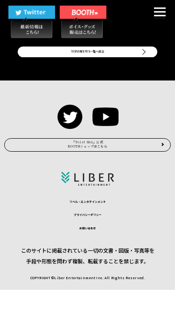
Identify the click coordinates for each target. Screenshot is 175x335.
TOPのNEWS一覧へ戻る (88, 57)
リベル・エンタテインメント (87, 229)
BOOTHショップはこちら (87, 164)
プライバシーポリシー (87, 243)
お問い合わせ (87, 258)
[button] (160, 13)
